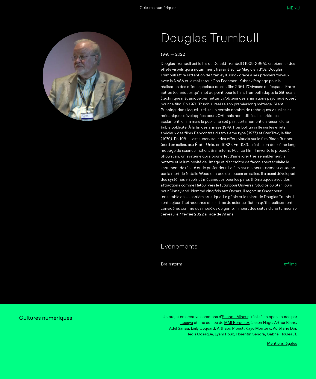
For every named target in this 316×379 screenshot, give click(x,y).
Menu (293, 8)
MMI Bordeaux (237, 323)
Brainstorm (171, 264)
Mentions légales (282, 344)
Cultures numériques (158, 8)
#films (290, 264)
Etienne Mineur (235, 317)
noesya (186, 323)
